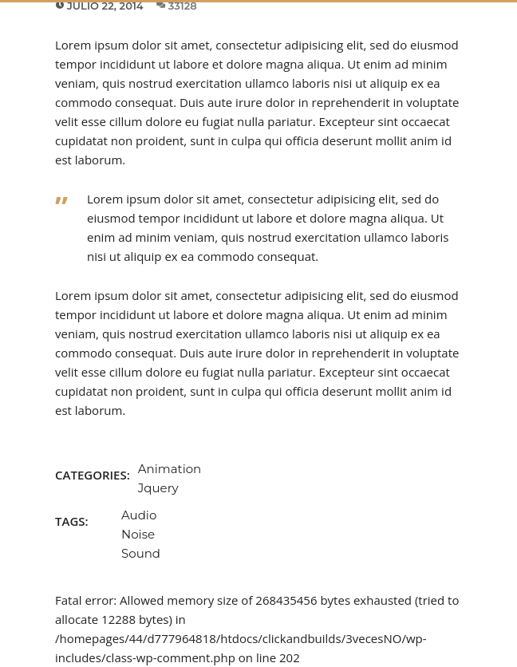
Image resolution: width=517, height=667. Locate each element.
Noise (138, 534)
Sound (140, 553)
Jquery (158, 487)
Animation (169, 468)
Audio (138, 515)
